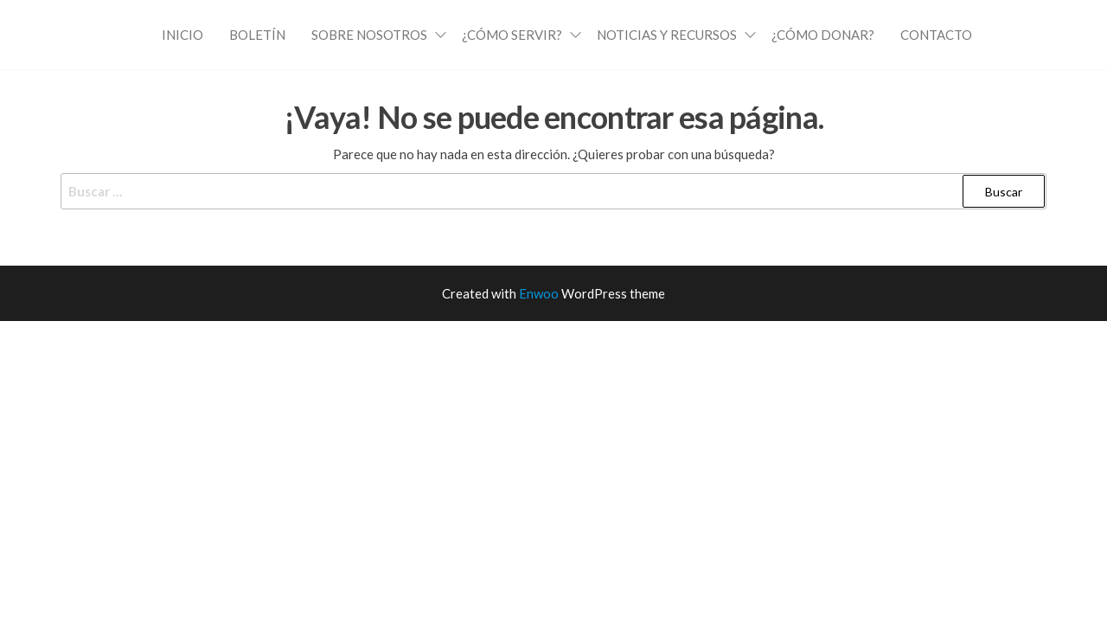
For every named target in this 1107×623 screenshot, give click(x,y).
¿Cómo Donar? (822, 34)
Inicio (182, 34)
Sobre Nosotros (369, 34)
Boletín (257, 34)
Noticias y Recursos (667, 34)
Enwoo (539, 293)
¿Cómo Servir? (512, 34)
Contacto (936, 34)
